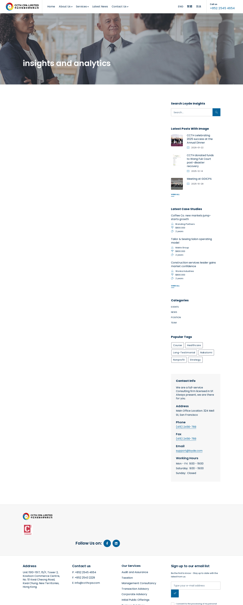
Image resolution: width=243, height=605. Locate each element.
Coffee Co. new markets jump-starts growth (191, 217)
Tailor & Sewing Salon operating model (191, 241)
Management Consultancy (139, 559)
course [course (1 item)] (177, 345)
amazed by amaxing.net (35, 599)
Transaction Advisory (135, 564)
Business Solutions (133, 581)
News (174, 312)
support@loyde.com (189, 451)
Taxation (127, 553)
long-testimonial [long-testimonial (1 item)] (184, 352)
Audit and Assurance (135, 548)
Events (175, 306)
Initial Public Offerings (135, 576)
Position (176, 317)
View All (175, 194)
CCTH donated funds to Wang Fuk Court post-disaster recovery (200, 160)
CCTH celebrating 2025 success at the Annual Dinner (200, 139)
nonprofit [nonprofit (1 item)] (179, 359)
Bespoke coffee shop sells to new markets (43, 116)
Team (174, 322)
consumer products (42, 107)
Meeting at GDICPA (199, 179)
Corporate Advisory (134, 570)
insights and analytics (44, 199)
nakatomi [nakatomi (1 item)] (206, 352)
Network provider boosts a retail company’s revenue (89, 121)
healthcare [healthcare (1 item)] (194, 345)
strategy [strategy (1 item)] (195, 359)
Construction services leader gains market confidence (193, 264)
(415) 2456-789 (186, 427)
